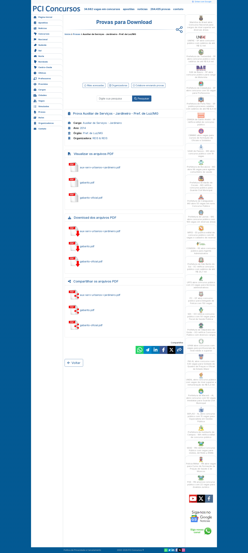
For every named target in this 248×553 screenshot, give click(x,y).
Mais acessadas (94, 85)
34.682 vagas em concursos (102, 9)
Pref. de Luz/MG (93, 133)
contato (178, 9)
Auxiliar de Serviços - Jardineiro (102, 123)
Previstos (40, 83)
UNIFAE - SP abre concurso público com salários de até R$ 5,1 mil (201, 40)
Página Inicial (42, 16)
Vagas (39, 100)
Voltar (73, 363)
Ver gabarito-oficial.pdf (124, 197)
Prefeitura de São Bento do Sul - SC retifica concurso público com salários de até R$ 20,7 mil (201, 265)
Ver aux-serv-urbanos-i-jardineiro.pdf (124, 167)
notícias (142, 9)
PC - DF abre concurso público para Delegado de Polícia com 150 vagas (201, 297)
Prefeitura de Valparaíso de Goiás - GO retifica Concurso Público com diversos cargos (201, 329)
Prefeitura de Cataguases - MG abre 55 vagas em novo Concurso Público (201, 200)
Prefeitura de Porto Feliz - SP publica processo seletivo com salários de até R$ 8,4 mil (201, 103)
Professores (42, 78)
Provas (39, 111)
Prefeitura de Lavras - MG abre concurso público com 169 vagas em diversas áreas (201, 216)
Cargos (39, 89)
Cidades (40, 94)
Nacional (40, 39)
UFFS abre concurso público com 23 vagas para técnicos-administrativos (201, 282)
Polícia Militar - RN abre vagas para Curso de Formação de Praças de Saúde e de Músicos (201, 464)
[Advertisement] (98, 58)
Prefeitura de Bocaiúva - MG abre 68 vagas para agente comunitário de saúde (201, 166)
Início (68, 34)
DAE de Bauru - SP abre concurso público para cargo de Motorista (201, 71)
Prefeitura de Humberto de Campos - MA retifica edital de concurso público (201, 431)
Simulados (41, 106)
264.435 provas (160, 9)
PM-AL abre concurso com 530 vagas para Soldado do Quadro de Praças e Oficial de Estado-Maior (201, 362)
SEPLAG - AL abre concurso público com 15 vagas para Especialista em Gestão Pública (201, 415)
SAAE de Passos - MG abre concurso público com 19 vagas (201, 150)
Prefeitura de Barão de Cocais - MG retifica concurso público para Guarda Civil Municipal (201, 183)
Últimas (39, 72)
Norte (38, 56)
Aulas (38, 117)
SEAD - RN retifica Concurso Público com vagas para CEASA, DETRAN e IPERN (201, 447)
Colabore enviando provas (148, 85)
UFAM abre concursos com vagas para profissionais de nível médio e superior (201, 345)
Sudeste (39, 45)
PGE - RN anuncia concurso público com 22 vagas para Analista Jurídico (201, 481)
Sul (37, 50)
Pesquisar (141, 98)
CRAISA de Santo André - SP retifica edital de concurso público (201, 119)
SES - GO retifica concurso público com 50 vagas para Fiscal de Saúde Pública (201, 313)
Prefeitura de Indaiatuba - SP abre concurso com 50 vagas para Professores (201, 87)
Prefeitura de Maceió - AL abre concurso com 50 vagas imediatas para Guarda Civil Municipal (201, 396)
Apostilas (40, 22)
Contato (39, 128)
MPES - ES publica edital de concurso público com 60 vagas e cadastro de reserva (201, 232)
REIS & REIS (99, 138)
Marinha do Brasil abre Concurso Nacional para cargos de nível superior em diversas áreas (201, 23)
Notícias (40, 27)
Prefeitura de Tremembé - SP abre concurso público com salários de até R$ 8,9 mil (201, 56)
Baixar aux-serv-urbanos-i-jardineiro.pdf (124, 231)
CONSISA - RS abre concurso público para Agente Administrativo (201, 248)
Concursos (41, 34)
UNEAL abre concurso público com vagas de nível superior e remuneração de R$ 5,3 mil (201, 379)
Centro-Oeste (42, 67)
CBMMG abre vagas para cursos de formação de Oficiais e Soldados (201, 135)
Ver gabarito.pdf (124, 182)
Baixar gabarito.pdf (124, 246)
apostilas (129, 9)
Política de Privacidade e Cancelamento (82, 550)
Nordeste (40, 61)
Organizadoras (43, 122)
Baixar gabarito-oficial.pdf (124, 261)
